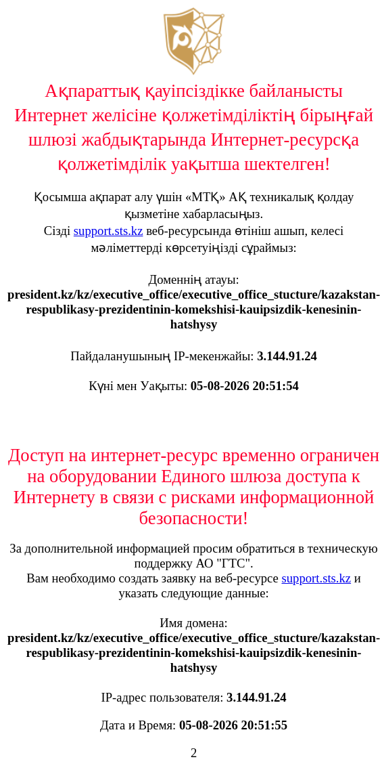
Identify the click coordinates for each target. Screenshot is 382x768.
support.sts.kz (108, 230)
